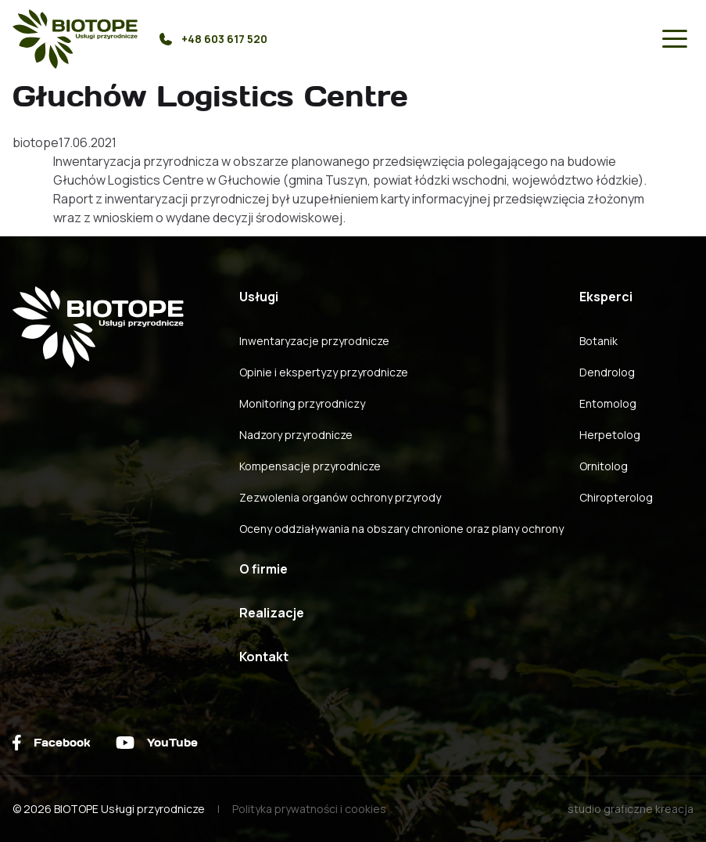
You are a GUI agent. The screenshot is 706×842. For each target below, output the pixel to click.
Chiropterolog (616, 497)
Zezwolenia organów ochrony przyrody (340, 497)
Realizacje (271, 612)
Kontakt (263, 656)
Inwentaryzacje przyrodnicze (314, 340)
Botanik (598, 340)
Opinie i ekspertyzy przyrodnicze (323, 372)
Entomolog (607, 403)
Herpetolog (609, 434)
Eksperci (606, 296)
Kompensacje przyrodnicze (310, 466)
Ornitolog (603, 466)
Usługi (258, 296)
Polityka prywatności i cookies (309, 808)
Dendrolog (607, 372)
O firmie (263, 569)
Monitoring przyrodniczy (302, 403)
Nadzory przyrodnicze (296, 434)
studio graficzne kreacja (630, 808)
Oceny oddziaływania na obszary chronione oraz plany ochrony (401, 528)
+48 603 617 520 (213, 38)
